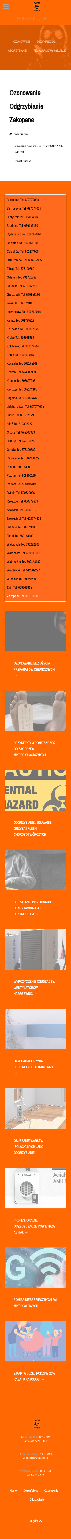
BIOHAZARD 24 (31, 1437)
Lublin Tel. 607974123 (20, 415)
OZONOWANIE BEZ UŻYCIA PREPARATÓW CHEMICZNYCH (34, 669)
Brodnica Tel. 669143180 (22, 225)
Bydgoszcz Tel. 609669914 (24, 234)
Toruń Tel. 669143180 (20, 535)
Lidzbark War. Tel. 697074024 (25, 406)
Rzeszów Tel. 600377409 (22, 501)
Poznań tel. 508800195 (21, 475)
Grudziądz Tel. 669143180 (23, 294)
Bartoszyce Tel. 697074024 (24, 208)
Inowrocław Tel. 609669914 (24, 311)
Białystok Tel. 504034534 (22, 217)
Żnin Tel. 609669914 (19, 587)
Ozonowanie (51, 1490)
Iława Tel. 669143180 (20, 303)
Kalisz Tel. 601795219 (20, 320)
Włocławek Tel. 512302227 (23, 570)
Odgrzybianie (37, 1499)
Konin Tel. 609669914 (20, 354)
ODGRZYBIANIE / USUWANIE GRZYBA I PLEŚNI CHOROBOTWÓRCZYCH (32, 829)
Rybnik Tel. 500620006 (21, 492)
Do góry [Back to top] (36, 1521)
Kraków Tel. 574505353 (21, 372)
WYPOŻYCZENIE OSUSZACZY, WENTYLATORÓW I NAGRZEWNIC (34, 988)
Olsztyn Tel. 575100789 (21, 441)
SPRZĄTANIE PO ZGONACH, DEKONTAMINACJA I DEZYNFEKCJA (32, 908)
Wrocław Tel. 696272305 (22, 578)
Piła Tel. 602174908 (19, 466)
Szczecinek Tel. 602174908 (24, 518)
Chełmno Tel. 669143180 (22, 242)
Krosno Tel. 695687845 (21, 380)
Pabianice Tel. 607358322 (23, 458)
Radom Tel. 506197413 (21, 484)
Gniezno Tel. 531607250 (22, 286)
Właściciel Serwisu (31, 1471)
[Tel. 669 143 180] (26, 18)
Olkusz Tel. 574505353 (21, 432)
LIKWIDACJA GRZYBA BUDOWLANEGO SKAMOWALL (34, 1067)
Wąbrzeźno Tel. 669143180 (23, 561)
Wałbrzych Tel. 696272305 (23, 544)
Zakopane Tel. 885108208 (23, 596)
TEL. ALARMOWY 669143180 (49, 51)
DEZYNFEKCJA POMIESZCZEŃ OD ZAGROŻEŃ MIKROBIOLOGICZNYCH (34, 749)
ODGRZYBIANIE (17, 51)
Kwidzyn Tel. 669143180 (22, 389)
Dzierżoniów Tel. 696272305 (24, 260)
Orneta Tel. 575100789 (21, 449)
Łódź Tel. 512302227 (19, 423)
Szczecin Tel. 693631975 (22, 510)
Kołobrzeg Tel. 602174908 (23, 346)
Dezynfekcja (30, 1490)
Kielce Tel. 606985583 (20, 337)
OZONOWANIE (21, 42)
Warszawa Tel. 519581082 (23, 553)
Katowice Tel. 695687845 (22, 329)
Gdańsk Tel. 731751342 (21, 277)
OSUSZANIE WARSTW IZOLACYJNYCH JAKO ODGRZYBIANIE (28, 1147)
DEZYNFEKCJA (46, 42)
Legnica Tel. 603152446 (22, 398)
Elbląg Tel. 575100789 (20, 268)
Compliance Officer (31, 1454)
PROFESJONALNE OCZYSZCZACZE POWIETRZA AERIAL (34, 1226)
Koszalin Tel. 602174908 (22, 363)
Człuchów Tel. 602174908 (23, 251)
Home (13, 1490)
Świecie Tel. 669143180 (21, 527)
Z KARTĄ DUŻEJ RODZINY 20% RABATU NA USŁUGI (34, 1376)
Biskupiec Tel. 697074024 (23, 199)
